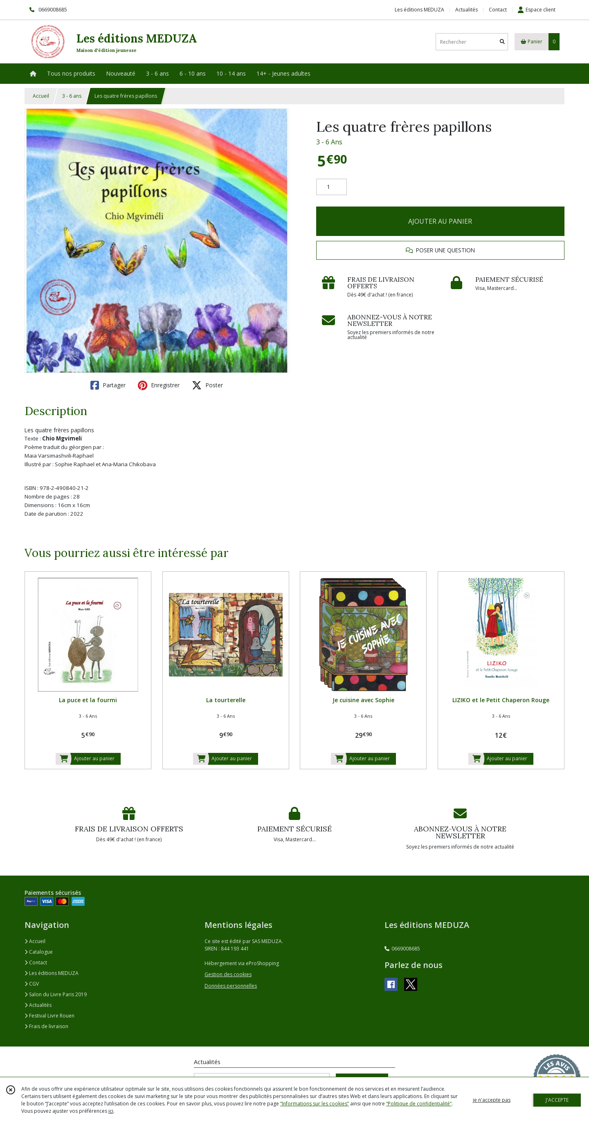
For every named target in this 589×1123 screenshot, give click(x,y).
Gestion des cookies (228, 974)
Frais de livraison (46, 1026)
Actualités (38, 1005)
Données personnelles (231, 985)
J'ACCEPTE (557, 1099)
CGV (32, 983)
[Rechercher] (502, 42)
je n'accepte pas (491, 1099)
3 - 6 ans (71, 95)
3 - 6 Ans (329, 141)
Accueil (41, 95)
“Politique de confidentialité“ (419, 1103)
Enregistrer (159, 385)
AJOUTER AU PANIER (440, 221)
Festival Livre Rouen (49, 1015)
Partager (108, 385)
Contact (498, 9)
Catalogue (39, 951)
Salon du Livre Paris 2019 (56, 994)
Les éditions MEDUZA (52, 973)
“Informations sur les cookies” (314, 1103)
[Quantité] (331, 187)
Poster (207, 385)
